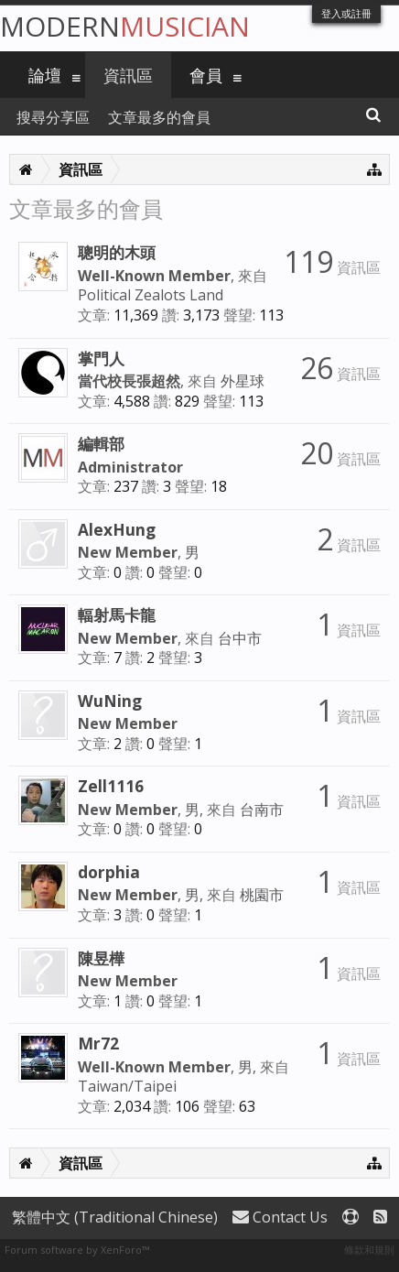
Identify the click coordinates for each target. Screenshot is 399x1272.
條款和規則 (369, 1249)
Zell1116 (111, 786)
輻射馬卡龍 (117, 614)
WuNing (110, 701)
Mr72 (98, 1043)
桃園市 (262, 895)
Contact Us (280, 1217)
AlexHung (117, 529)
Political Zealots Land (150, 295)
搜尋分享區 (53, 117)
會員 (205, 75)
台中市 (240, 638)
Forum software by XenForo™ (77, 1249)
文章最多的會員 (159, 117)
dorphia (109, 872)
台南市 (262, 809)
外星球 (242, 381)
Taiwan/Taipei (127, 1086)
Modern (125, 26)
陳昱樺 (101, 958)
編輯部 (101, 443)
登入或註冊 (346, 13)
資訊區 (128, 75)
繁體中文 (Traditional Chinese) (115, 1217)
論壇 (44, 75)
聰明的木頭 (117, 252)
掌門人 (101, 358)
